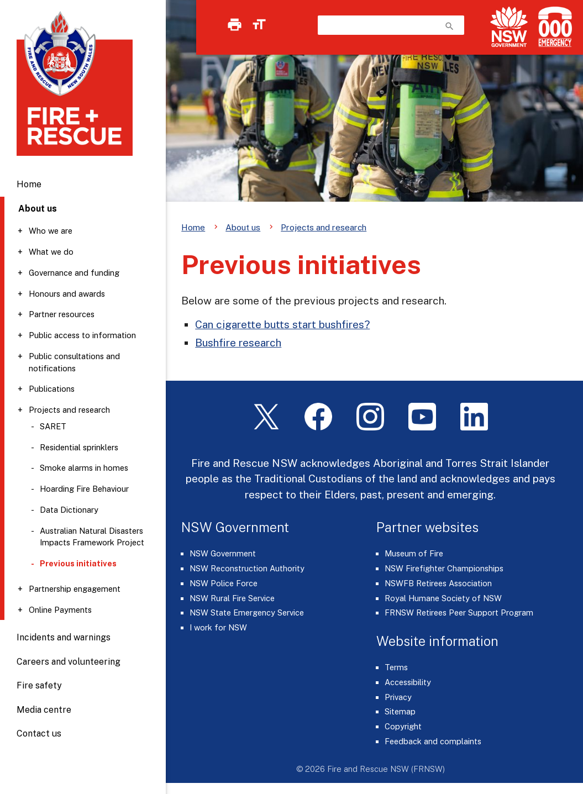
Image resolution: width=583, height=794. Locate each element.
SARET (53, 426)
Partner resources (61, 314)
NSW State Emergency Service (247, 612)
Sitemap (400, 711)
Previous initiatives (78, 563)
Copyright (403, 726)
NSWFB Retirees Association (438, 583)
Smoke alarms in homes (84, 467)
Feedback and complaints (433, 741)
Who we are (50, 230)
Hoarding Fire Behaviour (84, 488)
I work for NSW (218, 627)
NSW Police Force (224, 583)
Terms (396, 667)
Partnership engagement (74, 588)
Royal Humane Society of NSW (443, 598)
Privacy (398, 697)
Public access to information (82, 335)
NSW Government (223, 553)
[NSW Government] (509, 27)
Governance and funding (74, 272)
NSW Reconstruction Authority (247, 568)
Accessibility (408, 682)
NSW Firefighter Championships (444, 568)
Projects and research (69, 409)
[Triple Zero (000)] (553, 27)
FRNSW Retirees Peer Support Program (459, 612)
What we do (51, 251)
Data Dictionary (69, 509)
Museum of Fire (414, 553)
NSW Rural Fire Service (232, 598)
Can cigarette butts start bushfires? (282, 324)
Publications (52, 388)
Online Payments (60, 609)
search (449, 26)
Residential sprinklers (79, 447)
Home (29, 184)
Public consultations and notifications (74, 362)
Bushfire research (238, 342)
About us (242, 227)
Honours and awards (67, 293)
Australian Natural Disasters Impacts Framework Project (92, 537)
